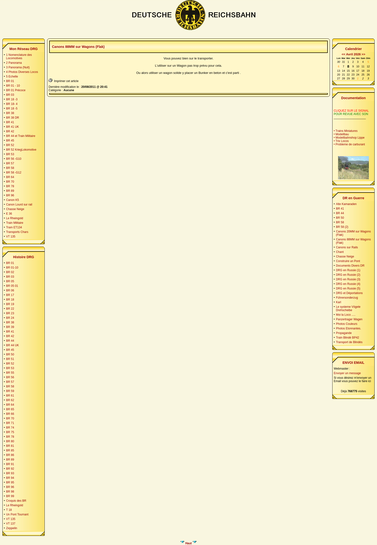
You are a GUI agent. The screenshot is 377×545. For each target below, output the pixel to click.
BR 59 (10, 391)
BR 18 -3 (11, 99)
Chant (340, 252)
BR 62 (10, 400)
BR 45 (10, 140)
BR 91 (10, 464)
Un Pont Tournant (17, 514)
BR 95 (10, 482)
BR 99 (10, 496)
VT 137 (10, 523)
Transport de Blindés (349, 342)
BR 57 (10, 163)
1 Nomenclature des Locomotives (19, 56)
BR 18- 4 (11, 104)
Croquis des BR (16, 500)
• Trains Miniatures (346, 131)
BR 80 (10, 441)
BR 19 (10, 304)
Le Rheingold (14, 218)
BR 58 (10, 168)
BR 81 (10, 446)
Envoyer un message (347, 373)
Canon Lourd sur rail (19, 204)
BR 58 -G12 (13, 172)
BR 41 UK (12, 126)
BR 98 (10, 491)
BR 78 (10, 186)
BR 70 (10, 181)
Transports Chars (17, 232)
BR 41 (10, 122)
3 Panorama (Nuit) (18, 67)
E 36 (9, 213)
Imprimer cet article (64, 80)
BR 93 (10, 473)
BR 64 (10, 177)
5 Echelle (12, 76)
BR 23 (10, 313)
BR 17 (10, 295)
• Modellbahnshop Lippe (349, 137)
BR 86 (10, 455)
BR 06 (10, 290)
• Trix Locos (341, 141)
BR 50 (10, 354)
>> (363, 54)
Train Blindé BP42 (347, 337)
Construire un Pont (348, 261)
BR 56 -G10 (13, 158)
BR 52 (10, 145)
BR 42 (10, 131)
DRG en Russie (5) (348, 288)
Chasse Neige (15, 209)
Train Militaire (14, 222)
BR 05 (10, 281)
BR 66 (10, 414)
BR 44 (10, 340)
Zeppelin (11, 528)
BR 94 (10, 478)
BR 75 (10, 432)
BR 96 (10, 195)
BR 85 (10, 450)
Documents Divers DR (350, 265)
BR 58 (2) (342, 227)
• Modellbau (341, 134)
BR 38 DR (12, 117)
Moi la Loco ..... (345, 314)
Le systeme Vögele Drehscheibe (348, 308)
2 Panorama (14, 62)
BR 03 (10, 94)
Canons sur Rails (347, 247)
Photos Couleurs (346, 324)
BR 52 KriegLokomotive (21, 149)
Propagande (344, 333)
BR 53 (10, 154)
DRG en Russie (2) (348, 274)
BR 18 (10, 299)
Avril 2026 (353, 54)
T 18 (9, 510)
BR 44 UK (12, 345)
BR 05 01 (12, 286)
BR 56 (10, 377)
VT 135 (10, 236)
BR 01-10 (12, 267)
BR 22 (10, 308)
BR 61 (10, 395)
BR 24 (10, 318)
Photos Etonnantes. (348, 328)
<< (343, 54)
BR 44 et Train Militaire (20, 136)
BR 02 (10, 272)
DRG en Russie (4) (348, 284)
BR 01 (10, 81)
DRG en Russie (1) (348, 270)
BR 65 (10, 409)
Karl (338, 302)
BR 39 (10, 327)
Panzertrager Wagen (349, 319)
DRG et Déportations (349, 293)
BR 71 (10, 423)
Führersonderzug (347, 297)
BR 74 (10, 427)
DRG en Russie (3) (348, 279)
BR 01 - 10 (13, 85)
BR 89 (10, 190)
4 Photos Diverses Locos (22, 72)
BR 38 (10, 113)
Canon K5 (12, 200)
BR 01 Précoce (15, 90)
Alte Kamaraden (346, 204)
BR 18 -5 (11, 108)
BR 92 (10, 468)
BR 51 (10, 359)
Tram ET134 (14, 227)
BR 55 (10, 372)
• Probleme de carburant (349, 144)
